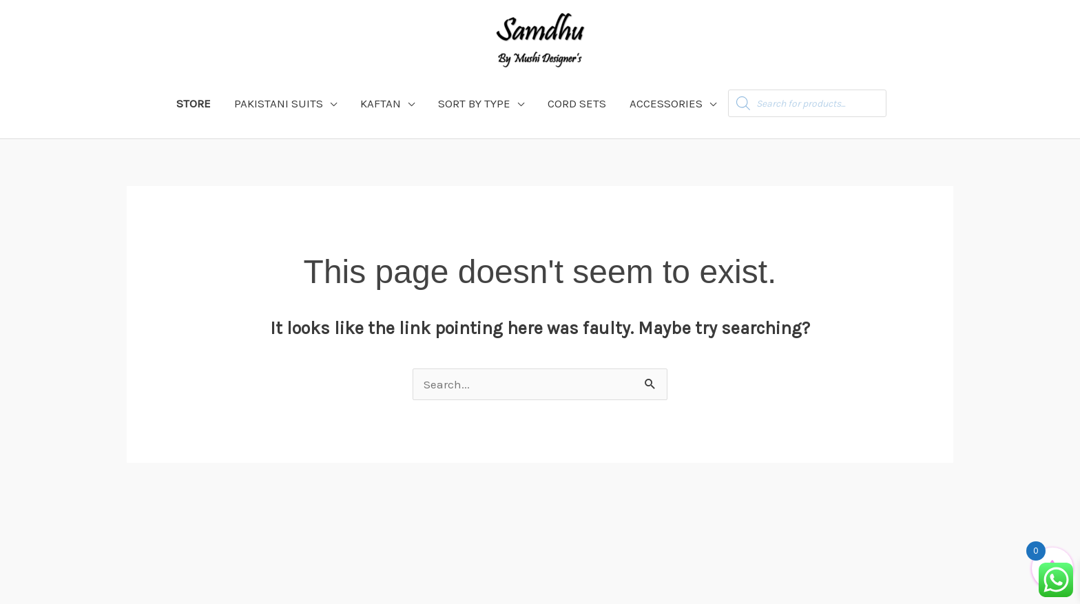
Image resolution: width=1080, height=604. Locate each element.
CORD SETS (577, 103)
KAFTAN (380, 103)
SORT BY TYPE (474, 103)
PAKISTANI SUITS (278, 103)
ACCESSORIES (666, 103)
